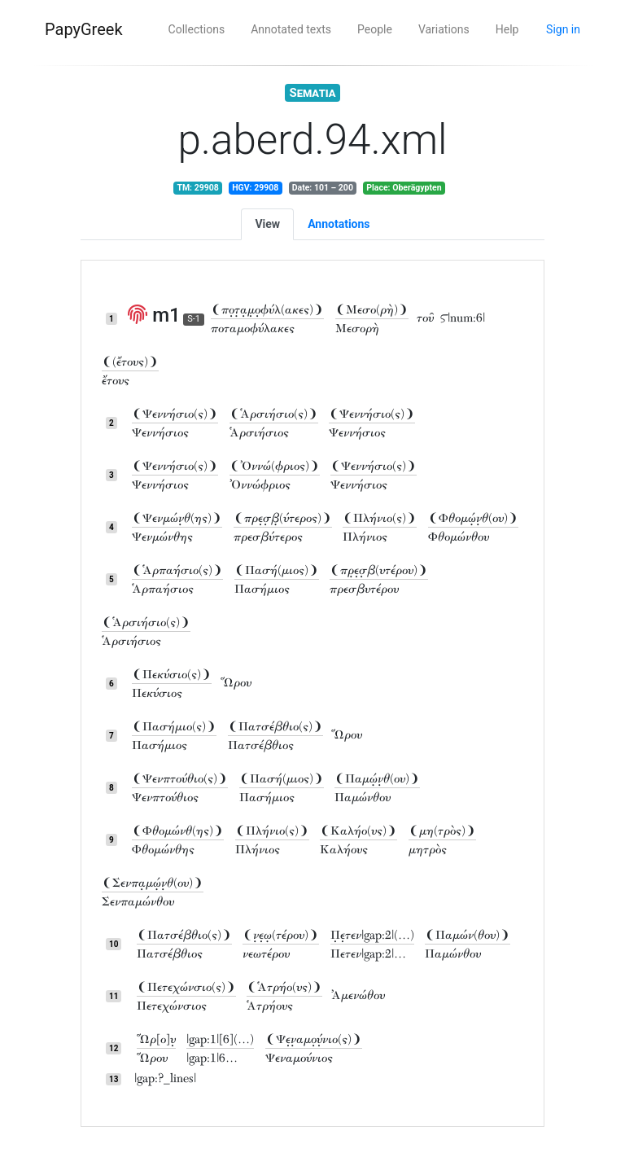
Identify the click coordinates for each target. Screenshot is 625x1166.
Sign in (563, 29)
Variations (444, 29)
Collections (196, 29)
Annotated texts (291, 29)
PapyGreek (84, 29)
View (267, 223)
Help (507, 29)
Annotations (338, 223)
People (374, 29)
